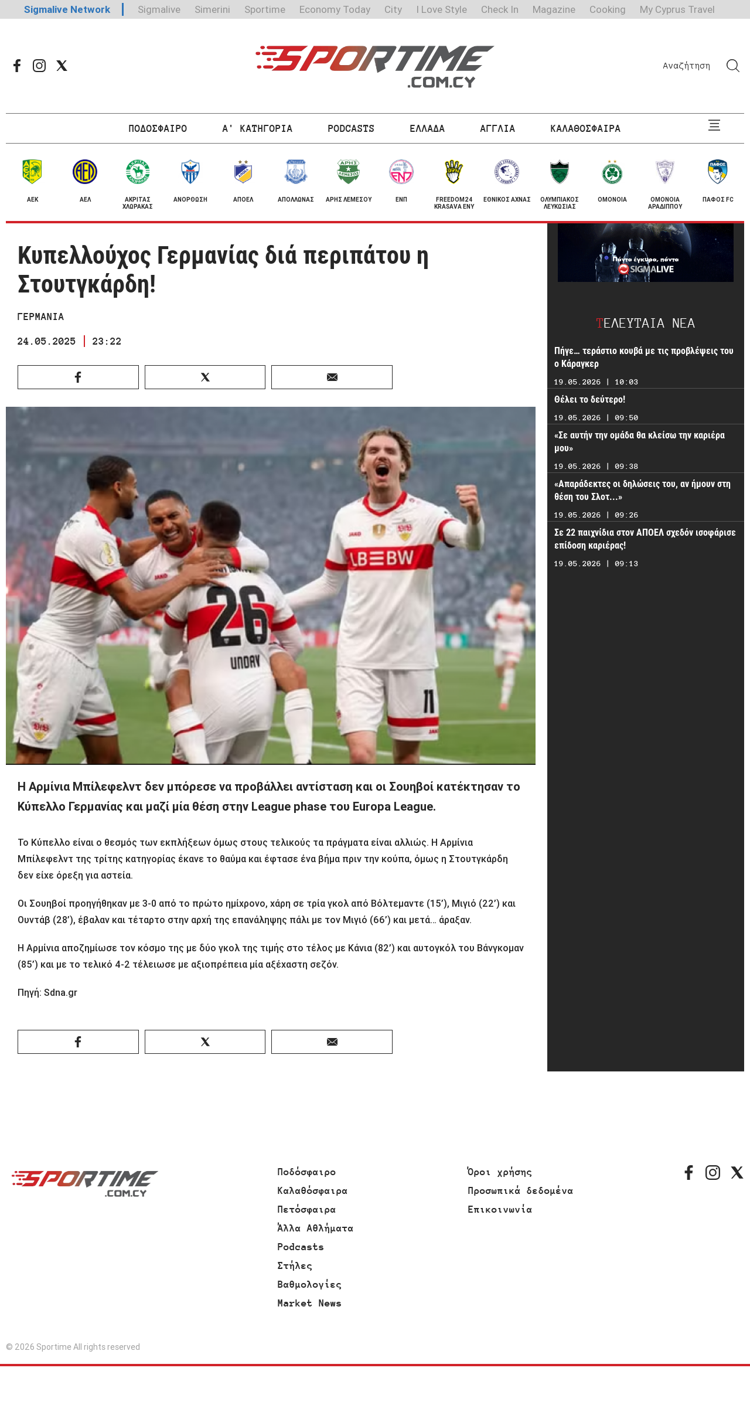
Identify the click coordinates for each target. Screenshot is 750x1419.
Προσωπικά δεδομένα (521, 1190)
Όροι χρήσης (500, 1172)
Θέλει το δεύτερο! (589, 399)
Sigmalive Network (67, 9)
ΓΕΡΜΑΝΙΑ (41, 316)
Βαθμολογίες (310, 1284)
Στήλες (295, 1265)
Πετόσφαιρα (307, 1209)
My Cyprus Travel (677, 9)
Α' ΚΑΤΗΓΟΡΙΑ (258, 128)
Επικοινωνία (500, 1209)
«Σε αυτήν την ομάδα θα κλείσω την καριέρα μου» (639, 442)
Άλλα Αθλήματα (316, 1228)
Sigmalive (159, 9)
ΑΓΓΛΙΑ (498, 128)
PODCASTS (351, 128)
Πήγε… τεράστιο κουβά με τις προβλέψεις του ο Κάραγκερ (644, 357)
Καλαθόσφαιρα (313, 1190)
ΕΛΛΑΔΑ (427, 128)
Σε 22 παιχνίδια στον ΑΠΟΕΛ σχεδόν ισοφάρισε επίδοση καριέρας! (645, 539)
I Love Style (441, 9)
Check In (500, 9)
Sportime (264, 9)
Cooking (607, 9)
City (393, 9)
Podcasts (301, 1247)
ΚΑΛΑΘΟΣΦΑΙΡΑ (586, 128)
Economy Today (334, 9)
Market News (310, 1303)
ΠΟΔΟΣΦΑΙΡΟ (158, 128)
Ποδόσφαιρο (307, 1172)
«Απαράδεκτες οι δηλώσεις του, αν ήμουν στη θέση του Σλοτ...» (642, 490)
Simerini (212, 9)
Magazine (554, 9)
